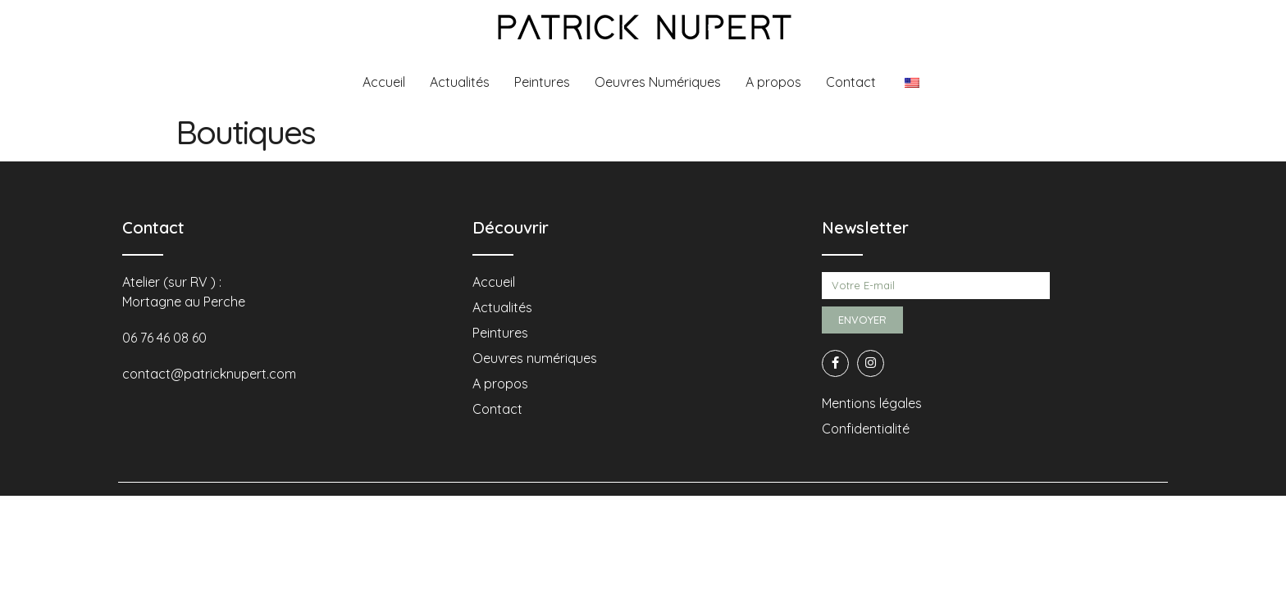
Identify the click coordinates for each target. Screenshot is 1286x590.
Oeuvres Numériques (658, 82)
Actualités (460, 82)
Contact (851, 82)
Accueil (384, 82)
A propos (773, 82)
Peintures (542, 82)
